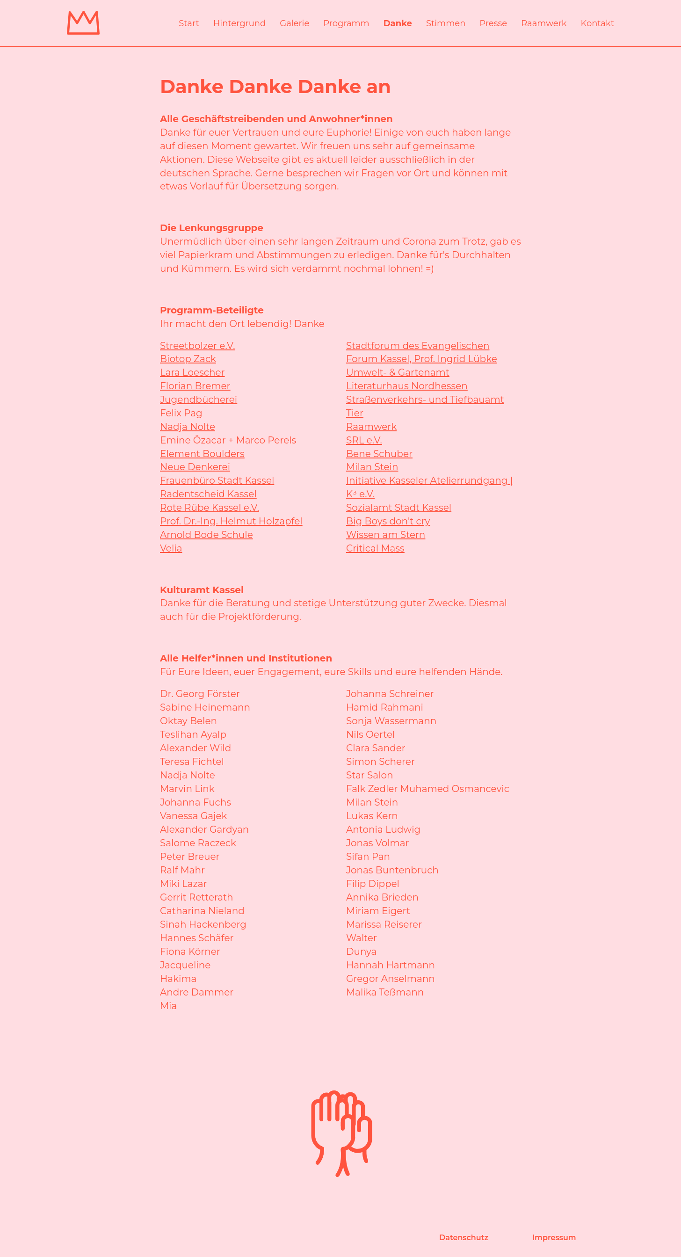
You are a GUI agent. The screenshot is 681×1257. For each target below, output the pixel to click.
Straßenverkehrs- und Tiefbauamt (425, 399)
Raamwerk (371, 426)
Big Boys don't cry (388, 521)
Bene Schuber (379, 453)
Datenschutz (463, 1237)
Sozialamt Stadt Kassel (398, 507)
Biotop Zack (188, 358)
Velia (171, 548)
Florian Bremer (195, 386)
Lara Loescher (192, 372)
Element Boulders (202, 453)
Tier (354, 413)
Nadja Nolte (187, 426)
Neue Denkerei (195, 466)
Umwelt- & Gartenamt (397, 372)
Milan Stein (372, 466)
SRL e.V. (364, 440)
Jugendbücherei (198, 399)
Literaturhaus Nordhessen (407, 386)
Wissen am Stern (385, 534)
